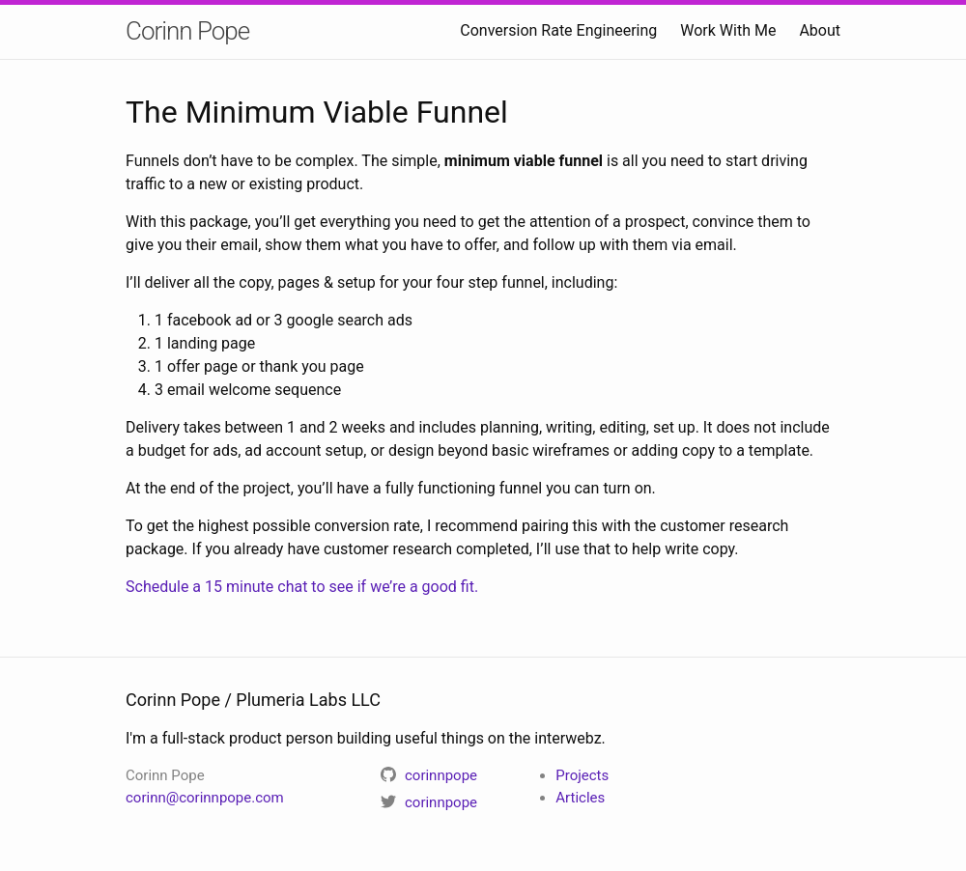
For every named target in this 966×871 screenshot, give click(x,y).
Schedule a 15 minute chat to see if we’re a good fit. (302, 586)
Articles (580, 797)
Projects (582, 775)
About (819, 30)
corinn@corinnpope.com (205, 797)
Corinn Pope (187, 30)
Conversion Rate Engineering (558, 30)
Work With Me (728, 30)
